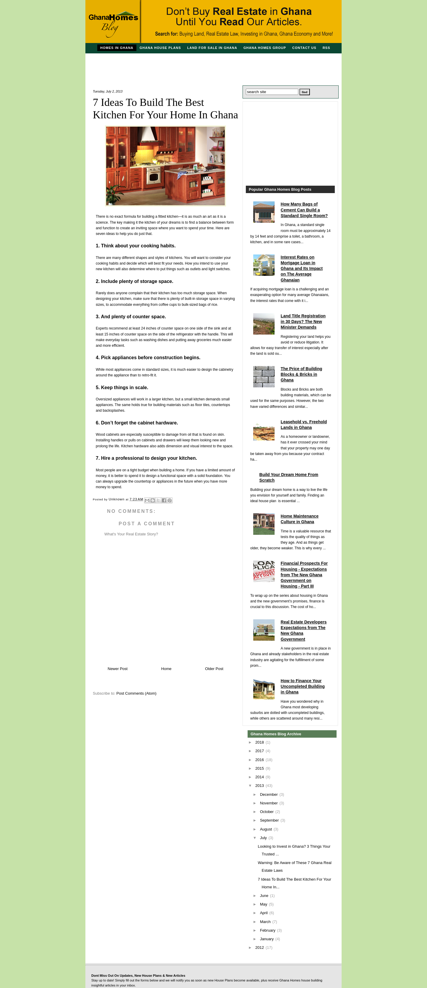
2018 (260, 742)
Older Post (214, 668)
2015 (260, 768)
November (269, 803)
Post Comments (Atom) (137, 693)
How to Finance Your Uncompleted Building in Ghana (303, 686)
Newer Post (118, 668)
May (264, 904)
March (266, 921)
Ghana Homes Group (264, 48)
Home (166, 668)
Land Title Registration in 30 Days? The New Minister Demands (303, 322)
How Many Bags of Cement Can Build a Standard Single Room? (304, 210)
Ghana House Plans (160, 48)
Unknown (117, 499)
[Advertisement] (213, 66)
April (264, 913)
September (270, 820)
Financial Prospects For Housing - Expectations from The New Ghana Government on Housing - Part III (304, 574)
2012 (260, 947)
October (267, 811)
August (266, 829)
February (268, 930)
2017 (260, 751)
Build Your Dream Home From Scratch (288, 477)
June (265, 895)
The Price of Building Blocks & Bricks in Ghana (301, 374)
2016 (260, 760)
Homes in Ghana (116, 48)
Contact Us (304, 48)
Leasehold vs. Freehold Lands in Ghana (304, 424)
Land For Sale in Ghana (212, 48)
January (267, 939)
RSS (326, 48)
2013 (260, 785)
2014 (260, 777)
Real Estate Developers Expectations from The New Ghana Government (304, 631)
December (269, 794)
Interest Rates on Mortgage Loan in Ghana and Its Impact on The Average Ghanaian (302, 268)
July (264, 838)
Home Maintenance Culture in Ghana (300, 519)
